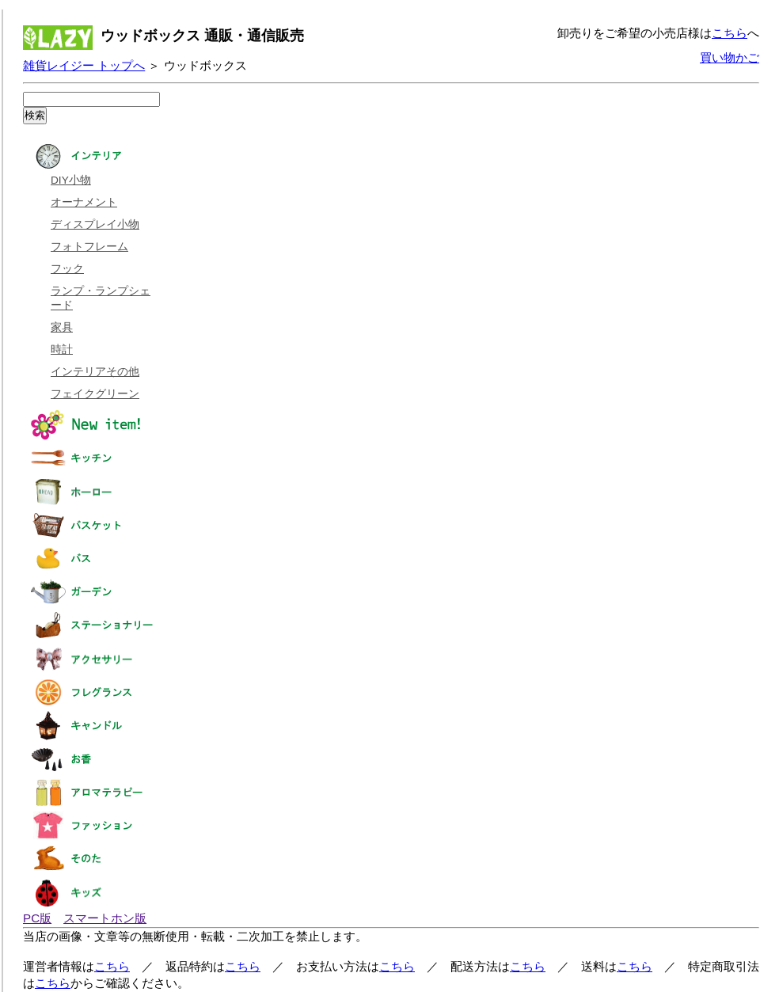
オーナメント (84, 202)
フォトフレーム (89, 247)
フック (67, 269)
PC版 (37, 918)
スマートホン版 (104, 918)
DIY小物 (71, 180)
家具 (62, 327)
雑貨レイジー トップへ (84, 65)
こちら (729, 33)
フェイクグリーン (95, 394)
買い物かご (729, 57)
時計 (62, 349)
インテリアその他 (95, 372)
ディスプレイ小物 (95, 224)
